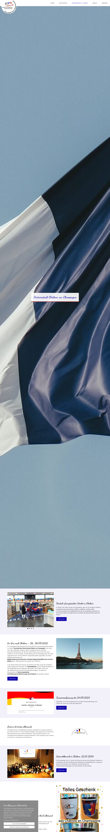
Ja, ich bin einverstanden (19, 823)
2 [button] (29, 628)
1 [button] (27, 628)
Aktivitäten (63, 3)
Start (52, 3)
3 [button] (31, 628)
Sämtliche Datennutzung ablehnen (19, 827)
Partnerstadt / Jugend (80, 3)
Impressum (7, 820)
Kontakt (105, 3)
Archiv (95, 3)
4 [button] (33, 628)
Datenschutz (14, 820)
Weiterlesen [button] (61, 619)
